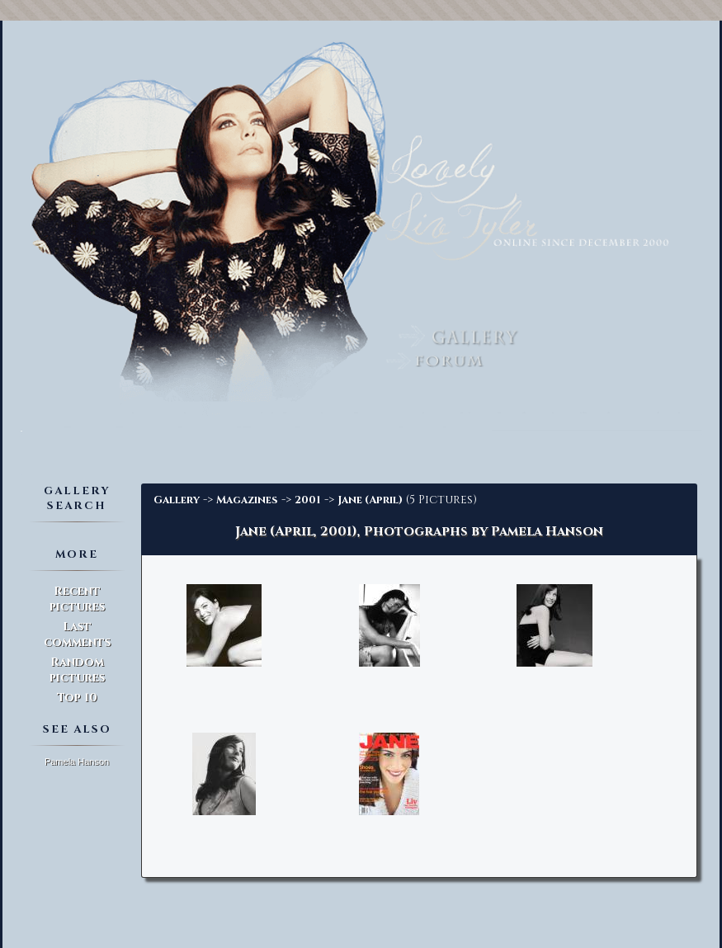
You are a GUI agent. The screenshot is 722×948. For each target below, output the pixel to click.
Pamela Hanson (77, 761)
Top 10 (77, 697)
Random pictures (77, 670)
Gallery (176, 500)
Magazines (247, 500)
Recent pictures (77, 599)
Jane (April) (370, 500)
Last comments (77, 634)
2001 (308, 500)
